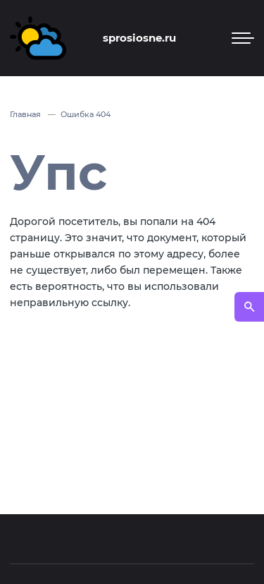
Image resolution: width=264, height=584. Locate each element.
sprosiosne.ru (139, 37)
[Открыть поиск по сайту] (249, 307)
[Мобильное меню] (243, 38)
